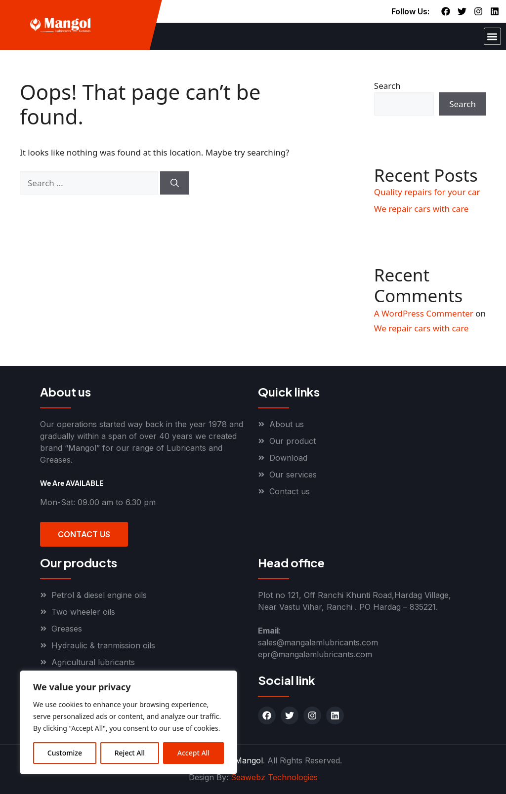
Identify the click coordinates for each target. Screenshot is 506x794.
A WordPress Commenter (423, 313)
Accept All (193, 752)
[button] (492, 36)
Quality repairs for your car (427, 192)
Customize (64, 752)
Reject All (130, 752)
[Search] (174, 183)
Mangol (249, 760)
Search (387, 85)
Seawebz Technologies (274, 777)
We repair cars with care (421, 208)
